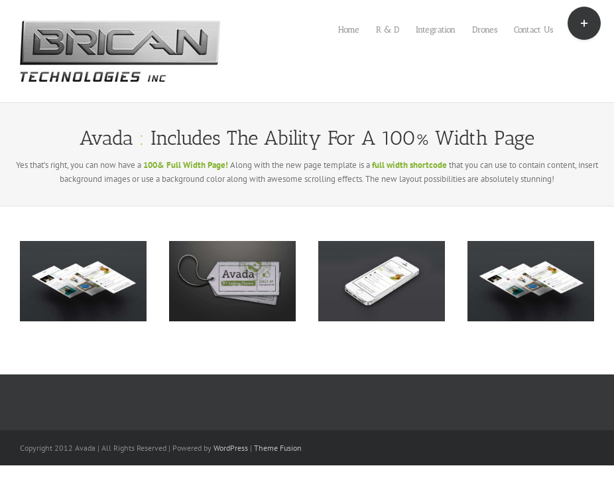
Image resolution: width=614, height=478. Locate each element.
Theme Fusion (278, 448)
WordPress (231, 448)
